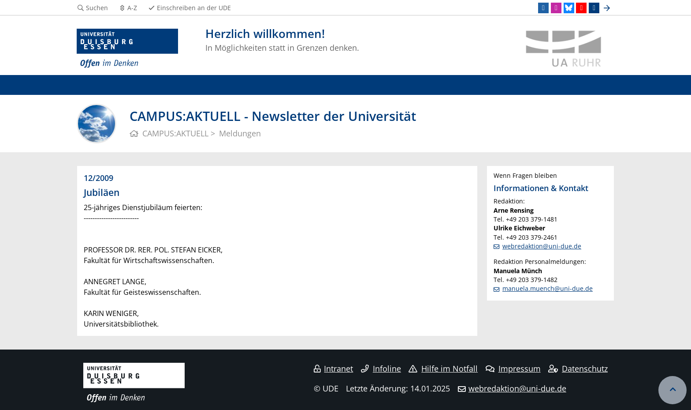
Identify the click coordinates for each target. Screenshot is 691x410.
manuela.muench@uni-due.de (547, 288)
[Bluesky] (569, 8)
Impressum (513, 368)
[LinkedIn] (543, 8)
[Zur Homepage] (127, 48)
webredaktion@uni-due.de (541, 246)
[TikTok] (594, 8)
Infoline (381, 368)
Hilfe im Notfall (443, 368)
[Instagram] (556, 8)
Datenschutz (578, 368)
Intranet (333, 368)
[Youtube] (581, 8)
